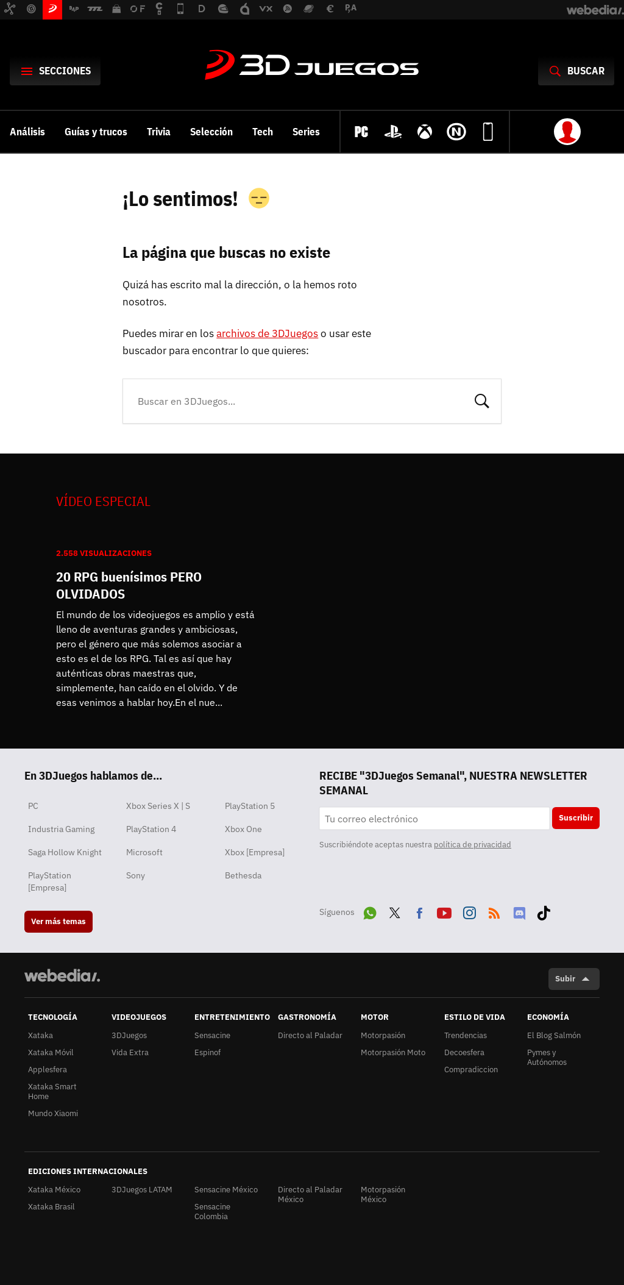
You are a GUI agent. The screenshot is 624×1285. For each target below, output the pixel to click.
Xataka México (54, 1189)
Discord (519, 910)
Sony (135, 875)
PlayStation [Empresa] (49, 881)
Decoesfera (464, 1052)
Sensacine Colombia (212, 1211)
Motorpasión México (383, 1194)
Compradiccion (471, 1069)
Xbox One (243, 829)
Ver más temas (58, 921)
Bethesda (243, 875)
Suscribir (576, 818)
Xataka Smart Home (52, 1091)
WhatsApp (370, 910)
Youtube (444, 910)
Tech (262, 131)
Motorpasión (383, 1035)
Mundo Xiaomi (53, 1113)
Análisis (27, 131)
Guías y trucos (96, 131)
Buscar (482, 400)
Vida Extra (130, 1052)
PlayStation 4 (151, 829)
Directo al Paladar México (310, 1194)
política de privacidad (472, 844)
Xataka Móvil (51, 1052)
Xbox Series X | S (158, 805)
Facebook (419, 910)
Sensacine (212, 1035)
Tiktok (543, 910)
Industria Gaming (61, 829)
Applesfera (47, 1069)
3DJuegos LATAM (142, 1189)
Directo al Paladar (310, 1035)
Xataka (40, 1035)
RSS (494, 910)
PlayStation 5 (250, 805)
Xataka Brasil (51, 1206)
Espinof (207, 1052)
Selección (211, 131)
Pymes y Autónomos (547, 1057)
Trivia (159, 131)
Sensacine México (226, 1189)
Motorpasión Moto (393, 1052)
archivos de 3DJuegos (267, 333)
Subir (565, 979)
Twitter (395, 910)
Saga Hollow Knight (65, 852)
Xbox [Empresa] (255, 852)
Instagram (469, 910)
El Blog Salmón (554, 1035)
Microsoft (144, 852)
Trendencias (465, 1035)
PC (33, 805)
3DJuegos (312, 65)
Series (306, 131)
